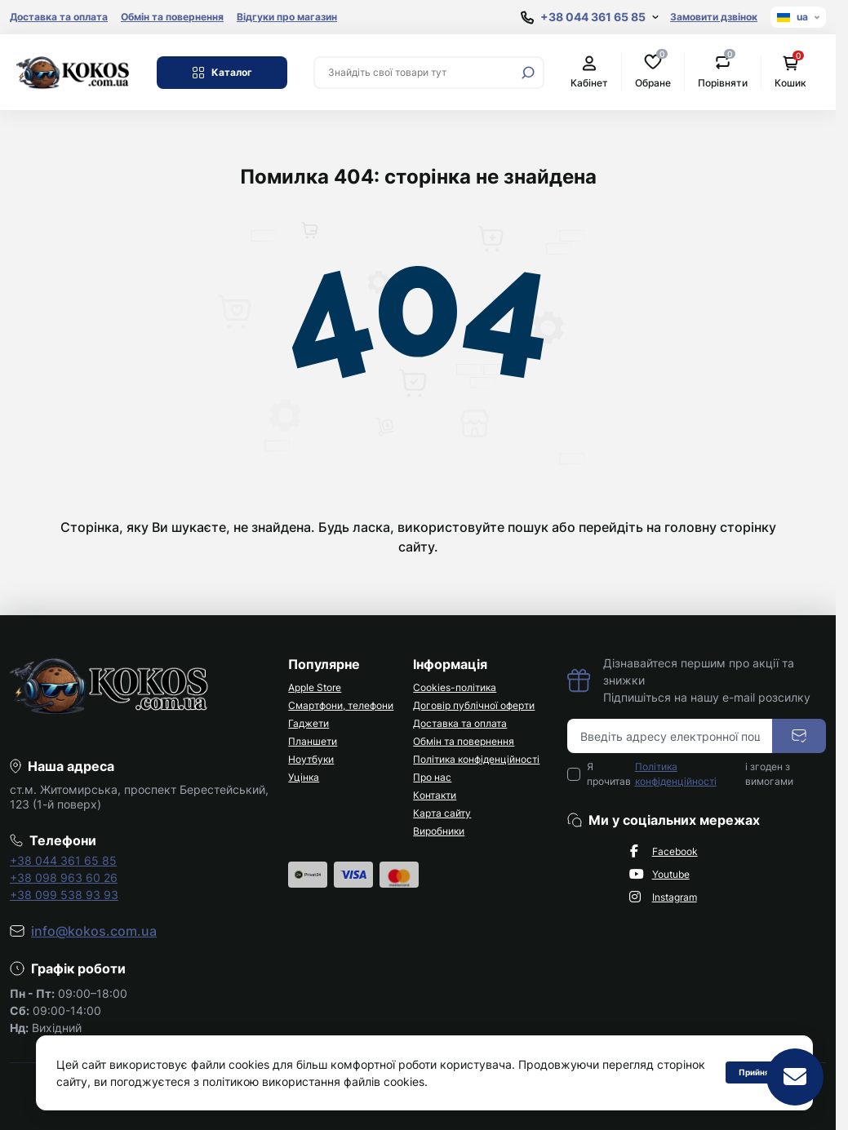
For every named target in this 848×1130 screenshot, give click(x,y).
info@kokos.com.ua (94, 931)
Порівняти (723, 71)
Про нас (432, 777)
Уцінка (303, 777)
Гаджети (308, 723)
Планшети (312, 741)
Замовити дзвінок (713, 17)
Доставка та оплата (59, 17)
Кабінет (589, 72)
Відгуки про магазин (287, 17)
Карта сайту (442, 813)
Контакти (434, 795)
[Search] (528, 72)
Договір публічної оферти (474, 705)
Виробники (438, 831)
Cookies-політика (454, 687)
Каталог (222, 72)
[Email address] (670, 736)
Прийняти (759, 1072)
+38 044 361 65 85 (63, 860)
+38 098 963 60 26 (64, 877)
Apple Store (314, 687)
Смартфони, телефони (340, 705)
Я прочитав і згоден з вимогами (690, 774)
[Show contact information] (590, 17)
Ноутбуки (311, 759)
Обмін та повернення (172, 17)
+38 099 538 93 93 (64, 895)
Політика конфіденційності (476, 759)
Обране (653, 71)
